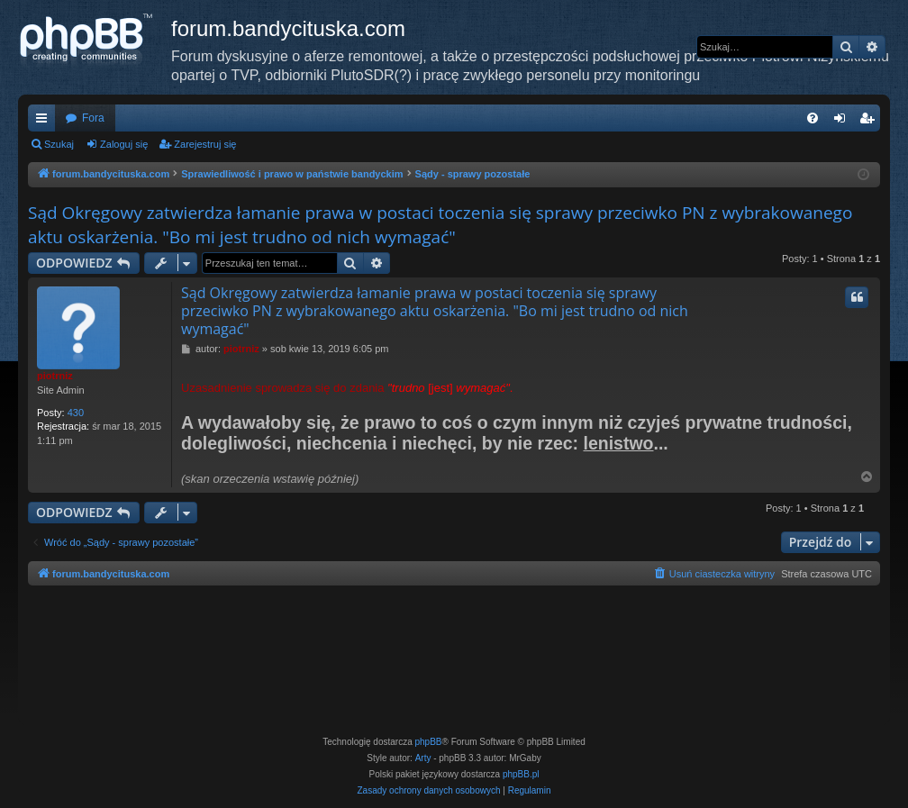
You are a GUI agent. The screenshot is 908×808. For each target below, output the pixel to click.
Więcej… (45, 122)
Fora (93, 118)
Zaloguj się (124, 144)
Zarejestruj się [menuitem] (870, 122)
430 (76, 412)
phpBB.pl (521, 774)
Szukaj (59, 144)
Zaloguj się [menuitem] (843, 122)
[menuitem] (812, 118)
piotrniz (55, 375)
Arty (423, 758)
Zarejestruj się (205, 144)
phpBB (428, 742)
